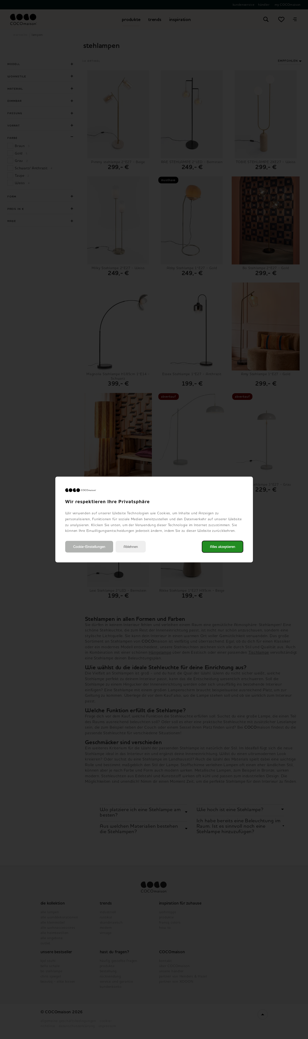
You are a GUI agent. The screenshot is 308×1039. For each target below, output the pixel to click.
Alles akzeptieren (222, 547)
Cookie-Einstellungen (89, 547)
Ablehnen (130, 547)
